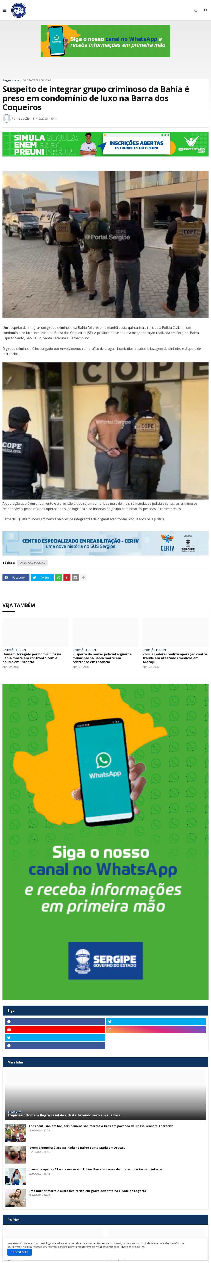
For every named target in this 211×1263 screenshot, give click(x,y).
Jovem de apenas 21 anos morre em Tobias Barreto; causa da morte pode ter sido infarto (95, 1169)
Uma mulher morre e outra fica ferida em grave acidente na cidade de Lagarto (87, 1191)
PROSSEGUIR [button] (19, 1252)
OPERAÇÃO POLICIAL (37, 80)
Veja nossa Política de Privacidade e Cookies (120, 1247)
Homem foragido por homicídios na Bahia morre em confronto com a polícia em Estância (31, 658)
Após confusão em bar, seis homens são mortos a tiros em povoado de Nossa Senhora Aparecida (100, 1126)
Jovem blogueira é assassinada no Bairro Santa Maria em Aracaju (76, 1148)
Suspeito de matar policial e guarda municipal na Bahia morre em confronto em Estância (102, 658)
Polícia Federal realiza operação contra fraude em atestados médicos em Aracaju (175, 658)
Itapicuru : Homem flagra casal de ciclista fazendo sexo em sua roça (64, 1115)
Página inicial (11, 80)
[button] (4, 10)
